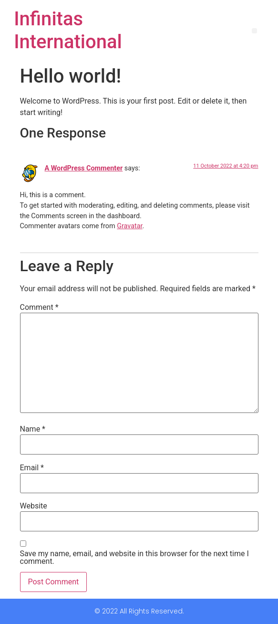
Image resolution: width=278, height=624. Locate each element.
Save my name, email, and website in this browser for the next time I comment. (134, 557)
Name (33, 429)
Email (32, 468)
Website (33, 506)
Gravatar (129, 226)
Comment (39, 307)
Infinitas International (68, 30)
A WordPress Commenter (84, 168)
